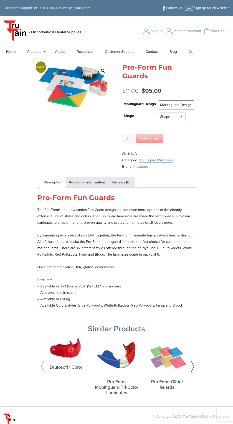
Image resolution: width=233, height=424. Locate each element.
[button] (191, 51)
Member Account (183, 31)
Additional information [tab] (87, 182)
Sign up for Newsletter (207, 8)
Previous (42, 366)
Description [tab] (53, 182)
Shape (129, 116)
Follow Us (172, 8)
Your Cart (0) (217, 31)
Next (192, 367)
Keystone (140, 166)
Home (11, 51)
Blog (173, 51)
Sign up (153, 31)
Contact (151, 51)
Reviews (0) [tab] (121, 182)
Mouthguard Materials (156, 160)
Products (34, 51)
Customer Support (119, 51)
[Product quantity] (128, 138)
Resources (85, 51)
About (60, 51)
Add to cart (150, 138)
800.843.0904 (45, 8)
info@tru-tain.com (76, 8)
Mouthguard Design (140, 104)
